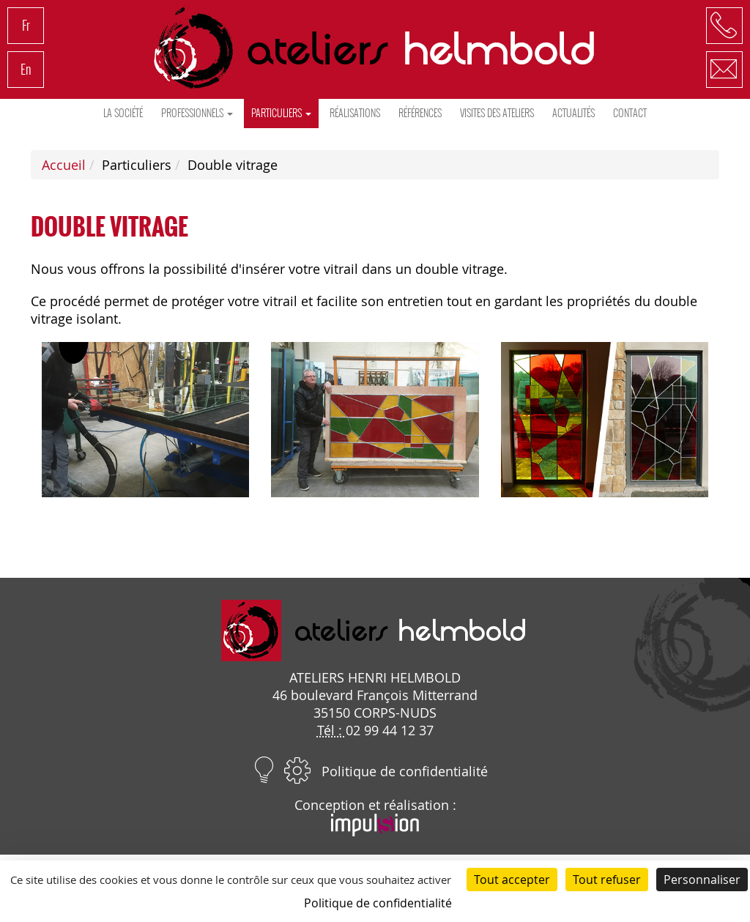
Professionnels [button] (197, 113)
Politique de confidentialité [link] (378, 903)
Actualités (573, 113)
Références (420, 113)
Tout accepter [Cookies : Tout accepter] (512, 879)
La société (123, 113)
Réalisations (355, 113)
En (26, 69)
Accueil (64, 165)
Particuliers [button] (281, 113)
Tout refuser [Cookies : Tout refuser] (607, 879)
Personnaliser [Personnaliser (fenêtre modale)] (702, 879)
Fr (26, 25)
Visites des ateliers (497, 113)
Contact (630, 113)
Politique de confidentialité (405, 771)
